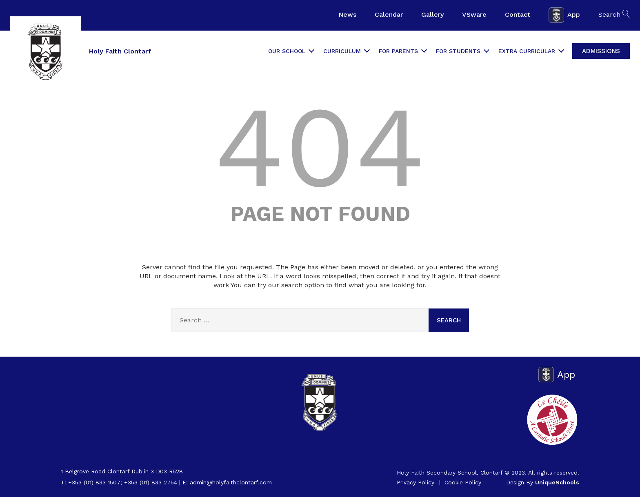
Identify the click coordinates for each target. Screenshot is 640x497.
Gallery (432, 14)
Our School (290, 51)
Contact (517, 14)
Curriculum (346, 51)
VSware (474, 14)
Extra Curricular (530, 51)
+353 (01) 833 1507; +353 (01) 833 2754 (122, 482)
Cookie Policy (462, 482)
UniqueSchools (557, 482)
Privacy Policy (415, 482)
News (347, 14)
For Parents (402, 51)
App (564, 15)
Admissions (601, 51)
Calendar (389, 14)
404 (320, 147)
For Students (462, 51)
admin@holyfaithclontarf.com (231, 482)
